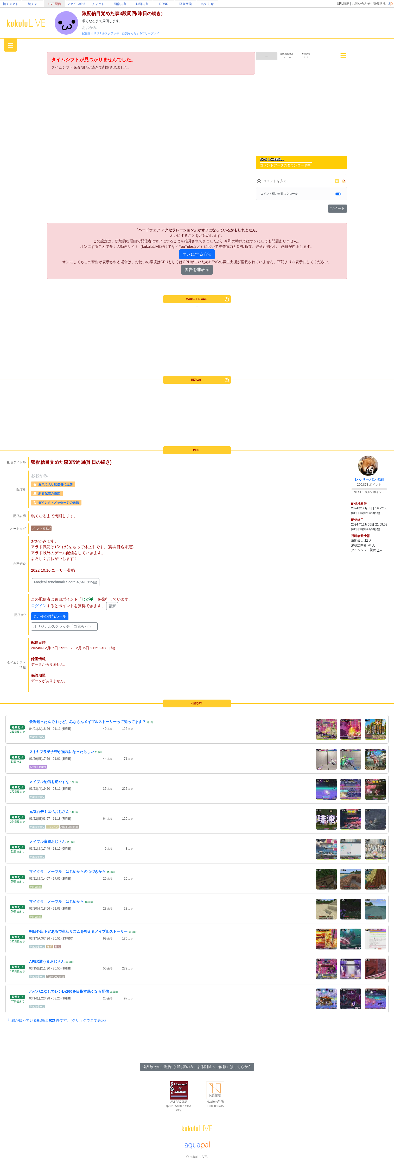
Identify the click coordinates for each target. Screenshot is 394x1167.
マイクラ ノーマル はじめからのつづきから (67, 871)
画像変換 (185, 4)
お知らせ (207, 4)
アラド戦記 (41, 528)
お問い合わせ (361, 3)
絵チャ (32, 4)
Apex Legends (69, 826)
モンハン (52, 826)
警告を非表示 (197, 269)
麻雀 (49, 946)
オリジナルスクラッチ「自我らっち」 (64, 626)
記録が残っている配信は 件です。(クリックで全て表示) (57, 1020)
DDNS (163, 4)
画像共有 (120, 4)
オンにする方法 (197, 254)
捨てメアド (10, 4)
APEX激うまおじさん (47, 961)
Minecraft (35, 886)
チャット (98, 4)
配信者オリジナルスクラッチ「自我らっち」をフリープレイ (120, 33)
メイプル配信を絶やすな (49, 782)
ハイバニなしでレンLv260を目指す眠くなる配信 (69, 991)
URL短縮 (343, 3)
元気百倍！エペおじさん (49, 812)
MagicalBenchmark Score (65, 582)
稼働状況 (379, 3)
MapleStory (37, 736)
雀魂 (57, 946)
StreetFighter (38, 766)
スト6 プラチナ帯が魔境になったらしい (61, 752)
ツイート (337, 208)
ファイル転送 (76, 4)
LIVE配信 (54, 4)
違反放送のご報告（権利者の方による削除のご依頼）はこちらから (197, 1067)
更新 (112, 606)
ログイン (39, 606)
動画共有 (142, 4)
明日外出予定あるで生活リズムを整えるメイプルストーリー (78, 931)
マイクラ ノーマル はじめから (56, 901)
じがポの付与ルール (49, 616)
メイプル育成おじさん (47, 841)
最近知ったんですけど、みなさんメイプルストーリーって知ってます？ (87, 722)
